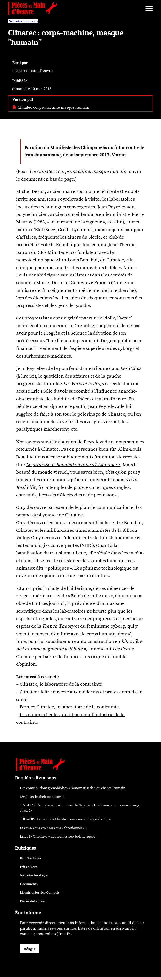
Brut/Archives (30, 858)
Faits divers (28, 867)
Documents (29, 884)
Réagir (29, 948)
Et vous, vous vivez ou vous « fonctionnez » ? (53, 828)
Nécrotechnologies (34, 875)
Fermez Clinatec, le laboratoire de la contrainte (69, 707)
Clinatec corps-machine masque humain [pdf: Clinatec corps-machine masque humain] (50, 107)
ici (124, 155)
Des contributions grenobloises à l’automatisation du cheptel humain (72, 788)
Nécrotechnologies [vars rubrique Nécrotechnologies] (23, 21)
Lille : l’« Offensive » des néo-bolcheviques (57, 836)
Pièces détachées (33, 901)
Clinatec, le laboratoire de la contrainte (61, 684)
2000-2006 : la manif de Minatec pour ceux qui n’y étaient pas (66, 819)
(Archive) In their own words (42, 796)
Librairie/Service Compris (40, 892)
